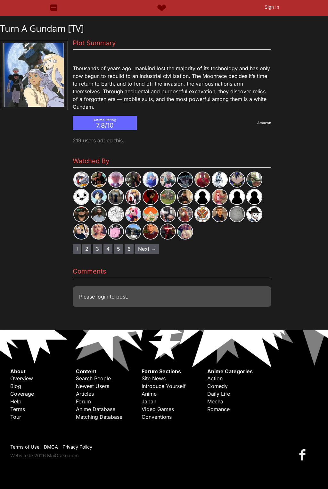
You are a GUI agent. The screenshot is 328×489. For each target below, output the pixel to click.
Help (15, 401)
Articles (85, 394)
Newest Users (92, 386)
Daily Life (218, 394)
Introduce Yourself (164, 386)
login (102, 296)
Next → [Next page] (147, 249)
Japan (149, 401)
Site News (154, 378)
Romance (218, 409)
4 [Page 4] (108, 249)
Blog (15, 386)
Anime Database (95, 409)
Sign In (272, 7)
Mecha (215, 401)
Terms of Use (24, 447)
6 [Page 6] (129, 249)
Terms (17, 409)
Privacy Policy (77, 447)
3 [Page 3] (97, 249)
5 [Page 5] (118, 249)
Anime (149, 394)
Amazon (264, 123)
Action (215, 378)
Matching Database (99, 417)
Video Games (158, 409)
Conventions (157, 417)
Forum (83, 401)
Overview (21, 378)
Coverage (22, 394)
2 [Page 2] (86, 249)
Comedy (217, 386)
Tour (15, 417)
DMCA (51, 447)
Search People (93, 378)
